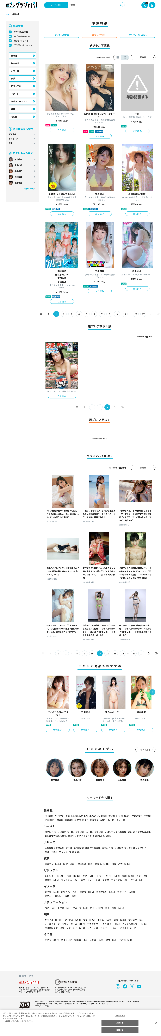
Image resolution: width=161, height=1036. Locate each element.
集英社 (127, 815)
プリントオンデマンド (134, 847)
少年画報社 (50, 819)
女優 (89, 919)
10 (124, 314)
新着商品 (12, 134)
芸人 (93, 927)
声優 (119, 919)
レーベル (15, 63)
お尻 (88, 875)
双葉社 (103, 819)
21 (141, 653)
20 (133, 653)
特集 (10, 143)
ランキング (13, 138)
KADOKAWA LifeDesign (95, 815)
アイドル (72, 919)
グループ (80, 907)
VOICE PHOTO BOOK (111, 847)
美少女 (52, 891)
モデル (104, 919)
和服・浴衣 (120, 863)
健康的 (52, 879)
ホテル (97, 907)
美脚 (127, 875)
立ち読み (62, 130)
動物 (111, 939)
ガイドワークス (62, 815)
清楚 (51, 895)
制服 (69, 863)
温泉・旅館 (114, 907)
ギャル (137, 879)
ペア (50, 907)
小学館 (146, 815)
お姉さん (69, 891)
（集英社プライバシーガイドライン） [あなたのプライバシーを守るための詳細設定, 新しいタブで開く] (18, 1021)
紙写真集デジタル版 (54, 847)
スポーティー (90, 879)
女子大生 (135, 919)
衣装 (13, 78)
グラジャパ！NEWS (23, 45)
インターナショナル (115, 879)
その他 (14, 116)
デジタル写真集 (21, 32)
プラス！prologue (74, 847)
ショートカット (108, 875)
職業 (13, 109)
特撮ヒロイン (55, 927)
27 (143, 314)
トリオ (64, 907)
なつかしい (105, 891)
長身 (141, 875)
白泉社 (85, 819)
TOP (7, 14)
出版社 (14, 55)
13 (115, 653)
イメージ (15, 93)
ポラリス (63, 851)
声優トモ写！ (51, 851)
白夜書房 (94, 819)
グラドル (54, 919)
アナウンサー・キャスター (103, 923)
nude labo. (74, 851)
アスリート (109, 927)
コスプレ (53, 863)
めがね (101, 863)
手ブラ (52, 939)
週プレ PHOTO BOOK (55, 831)
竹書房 (60, 819)
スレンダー (55, 875)
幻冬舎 (119, 815)
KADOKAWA (77, 815)
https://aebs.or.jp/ (41, 1006)
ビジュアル (16, 86)
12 (107, 653)
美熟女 (86, 891)
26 (135, 314)
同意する (119, 1030)
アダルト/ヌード (127, 927)
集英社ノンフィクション (79, 835)
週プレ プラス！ (21, 40)
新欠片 (77, 819)
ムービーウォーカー (117, 819)
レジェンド (76, 927)
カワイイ (125, 891)
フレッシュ (70, 879)
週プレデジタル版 (22, 36)
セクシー (145, 891)
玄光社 (111, 815)
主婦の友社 (136, 815)
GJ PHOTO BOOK (93, 831)
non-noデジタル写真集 (136, 831)
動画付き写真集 (92, 847)
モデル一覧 (28, 188)
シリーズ (15, 70)
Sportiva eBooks (101, 835)
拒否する (119, 1022)
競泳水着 (85, 863)
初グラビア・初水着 (74, 939)
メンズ (96, 939)
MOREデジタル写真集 (113, 831)
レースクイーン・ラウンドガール (65, 923)
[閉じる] (156, 1023)
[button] (152, 692)
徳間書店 (68, 819)
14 (122, 653)
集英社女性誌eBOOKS (55, 835)
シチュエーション (19, 101)
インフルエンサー (135, 923)
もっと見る (145, 749)
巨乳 (73, 875)
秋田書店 (49, 815)
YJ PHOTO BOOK (75, 831)
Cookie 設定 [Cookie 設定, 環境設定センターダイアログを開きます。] (120, 1015)
